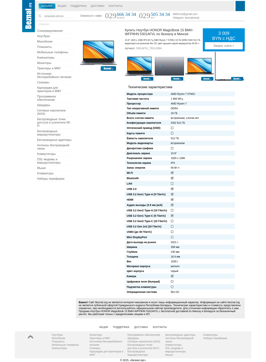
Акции (61, 5)
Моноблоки (44, 41)
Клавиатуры (45, 173)
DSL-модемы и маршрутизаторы (49, 161)
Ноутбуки (43, 36)
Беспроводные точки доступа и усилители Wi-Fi (54, 122)
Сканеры (43, 82)
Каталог (47, 5)
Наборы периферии (50, 178)
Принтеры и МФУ (49, 68)
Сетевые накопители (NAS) (51, 112)
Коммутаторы (46, 153)
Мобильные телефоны (52, 52)
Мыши (41, 168)
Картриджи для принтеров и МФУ (49, 89)
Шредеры (43, 105)
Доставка (98, 5)
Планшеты (44, 46)
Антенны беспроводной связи (53, 147)
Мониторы (44, 63)
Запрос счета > (224, 45)
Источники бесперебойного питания (54, 75)
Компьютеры (45, 57)
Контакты (116, 5)
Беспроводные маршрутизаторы (49, 133)
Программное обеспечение (46, 98)
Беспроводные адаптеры (54, 139)
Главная (43, 24)
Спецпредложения (50, 30)
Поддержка (78, 5)
